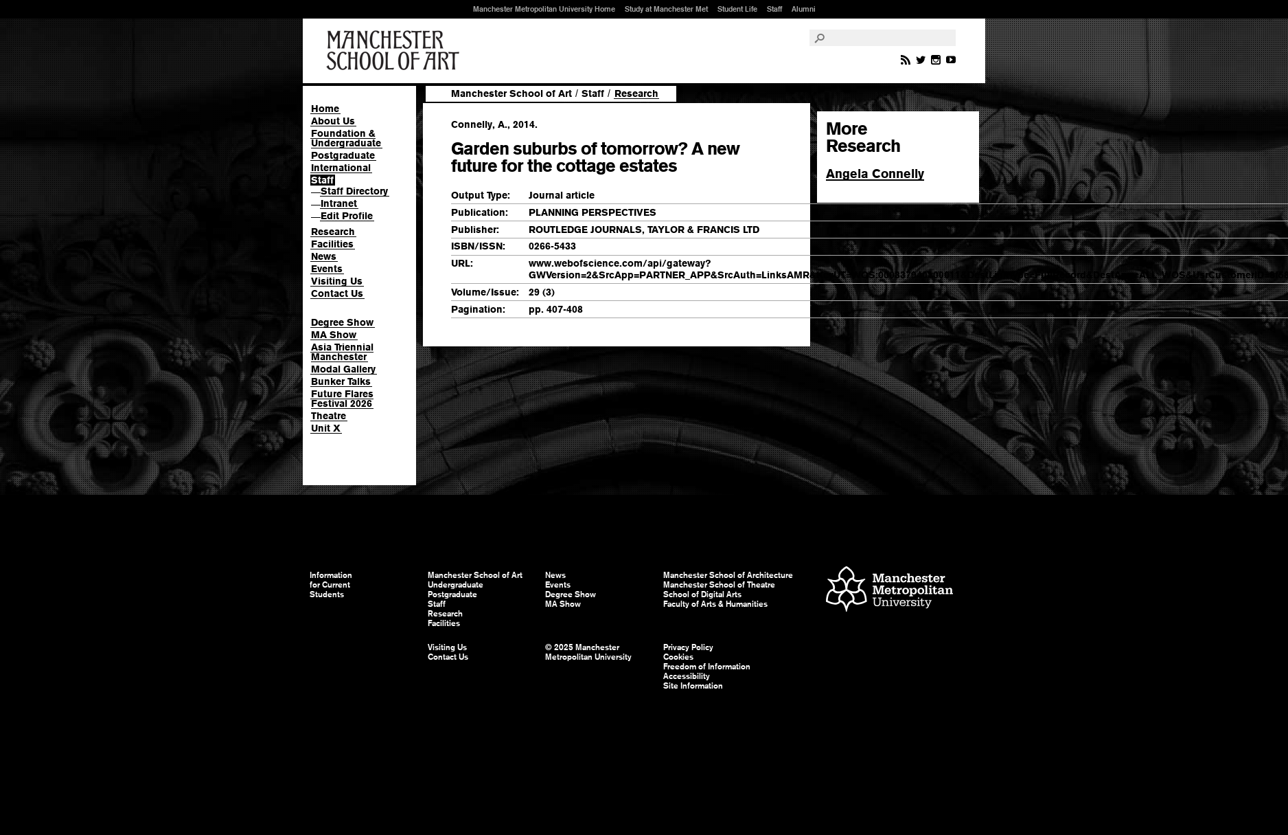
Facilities (332, 243)
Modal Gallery (343, 369)
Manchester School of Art (395, 51)
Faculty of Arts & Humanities (715, 604)
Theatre (328, 415)
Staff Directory (354, 191)
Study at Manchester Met (666, 9)
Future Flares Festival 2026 (342, 398)
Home (325, 108)
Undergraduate (455, 585)
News (323, 256)
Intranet (339, 203)
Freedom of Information (706, 666)
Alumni (804, 9)
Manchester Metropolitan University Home (544, 9)
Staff (774, 9)
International (341, 167)
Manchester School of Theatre (719, 585)
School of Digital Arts (702, 594)
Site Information (693, 686)
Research (333, 231)
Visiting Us (337, 281)
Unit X (326, 428)
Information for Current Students (331, 584)
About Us (333, 120)
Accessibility (686, 676)
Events (327, 268)
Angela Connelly (875, 173)
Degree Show (342, 322)
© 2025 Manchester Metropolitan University (588, 652)
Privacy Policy (688, 647)
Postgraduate (343, 155)
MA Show (333, 334)
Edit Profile (347, 215)
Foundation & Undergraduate (346, 138)
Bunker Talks (341, 381)
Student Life (737, 9)
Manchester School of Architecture (728, 575)
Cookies (678, 657)
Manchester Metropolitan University (889, 590)
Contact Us (337, 293)
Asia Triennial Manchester (342, 352)
